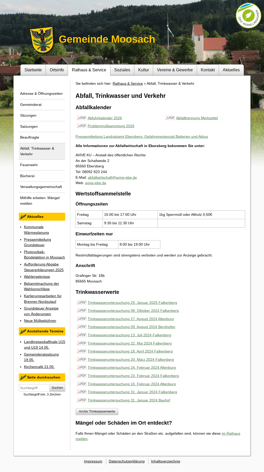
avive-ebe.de (95, 183)
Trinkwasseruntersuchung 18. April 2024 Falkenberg (130, 351)
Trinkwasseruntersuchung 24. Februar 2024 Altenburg (132, 367)
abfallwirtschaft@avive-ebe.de (112, 177)
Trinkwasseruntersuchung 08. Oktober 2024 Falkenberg (133, 310)
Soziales (122, 69)
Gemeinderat (31, 104)
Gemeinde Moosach (107, 39)
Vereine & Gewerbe (175, 69)
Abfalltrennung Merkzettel (197, 118)
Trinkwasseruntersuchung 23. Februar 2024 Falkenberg (133, 376)
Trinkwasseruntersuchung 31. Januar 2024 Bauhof (129, 400)
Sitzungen (28, 115)
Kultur (143, 69)
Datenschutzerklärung (127, 461)
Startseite (33, 69)
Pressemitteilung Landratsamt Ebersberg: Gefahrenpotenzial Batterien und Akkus (142, 136)
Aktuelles (231, 69)
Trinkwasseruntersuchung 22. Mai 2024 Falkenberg (130, 343)
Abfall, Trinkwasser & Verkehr (37, 151)
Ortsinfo (57, 69)
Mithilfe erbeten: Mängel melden (40, 200)
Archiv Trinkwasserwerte (97, 411)
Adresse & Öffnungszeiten (41, 93)
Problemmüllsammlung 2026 (111, 126)
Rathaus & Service (89, 69)
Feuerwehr (29, 165)
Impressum (93, 461)
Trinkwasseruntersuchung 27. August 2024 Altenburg (131, 319)
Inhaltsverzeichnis (165, 461)
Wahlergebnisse (37, 276)
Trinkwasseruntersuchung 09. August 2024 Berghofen (131, 327)
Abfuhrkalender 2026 (105, 118)
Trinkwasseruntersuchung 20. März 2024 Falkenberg (131, 359)
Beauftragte (29, 137)
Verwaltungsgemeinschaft (41, 187)
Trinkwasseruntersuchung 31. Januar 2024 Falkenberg (132, 392)
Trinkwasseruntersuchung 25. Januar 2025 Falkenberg (132, 303)
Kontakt (208, 69)
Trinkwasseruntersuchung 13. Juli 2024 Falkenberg (129, 335)
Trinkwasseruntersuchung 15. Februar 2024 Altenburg (132, 384)
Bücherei (27, 176)
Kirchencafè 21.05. (39, 367)
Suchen (57, 388)
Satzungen (29, 126)
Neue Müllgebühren (40, 321)
